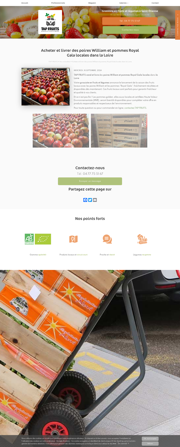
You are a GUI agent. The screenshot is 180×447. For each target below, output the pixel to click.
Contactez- (146, 25)
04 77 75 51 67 (93, 173)
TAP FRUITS (53, 62)
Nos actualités (65, 62)
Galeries (123, 3)
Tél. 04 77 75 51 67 (113, 25)
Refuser (150, 443)
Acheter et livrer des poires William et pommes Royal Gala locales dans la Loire (102, 62)
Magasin (92, 3)
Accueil (24, 3)
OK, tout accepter (150, 439)
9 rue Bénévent (130, 19)
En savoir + (123, 444)
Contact (155, 3)
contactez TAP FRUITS (135, 108)
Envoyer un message (90, 181)
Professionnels (58, 3)
